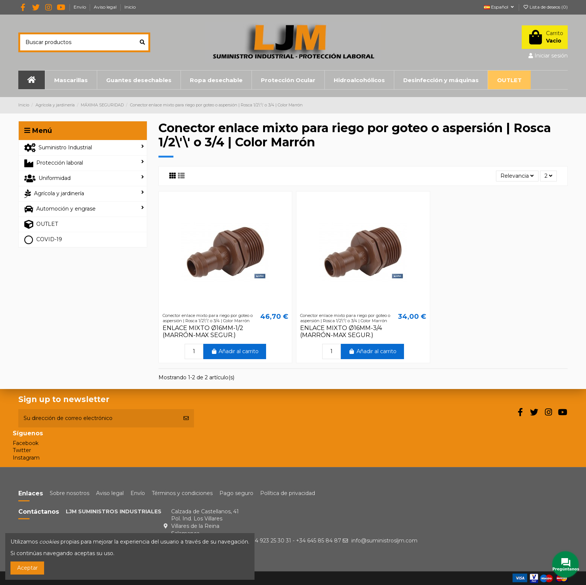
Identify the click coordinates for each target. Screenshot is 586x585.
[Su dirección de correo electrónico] (98, 418)
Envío (80, 7)
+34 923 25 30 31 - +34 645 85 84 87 (295, 540)
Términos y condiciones (182, 493)
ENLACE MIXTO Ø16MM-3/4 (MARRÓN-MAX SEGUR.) (341, 331)
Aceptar (27, 567)
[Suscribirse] (186, 418)
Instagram (26, 457)
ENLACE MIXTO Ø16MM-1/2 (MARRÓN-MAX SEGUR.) (203, 331)
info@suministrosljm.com (384, 540)
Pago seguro (236, 493)
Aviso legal (106, 7)
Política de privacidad (287, 493)
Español (499, 7)
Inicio (130, 7)
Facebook (25, 443)
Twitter (22, 450)
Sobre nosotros (69, 493)
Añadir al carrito (235, 351)
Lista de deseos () (545, 7)
